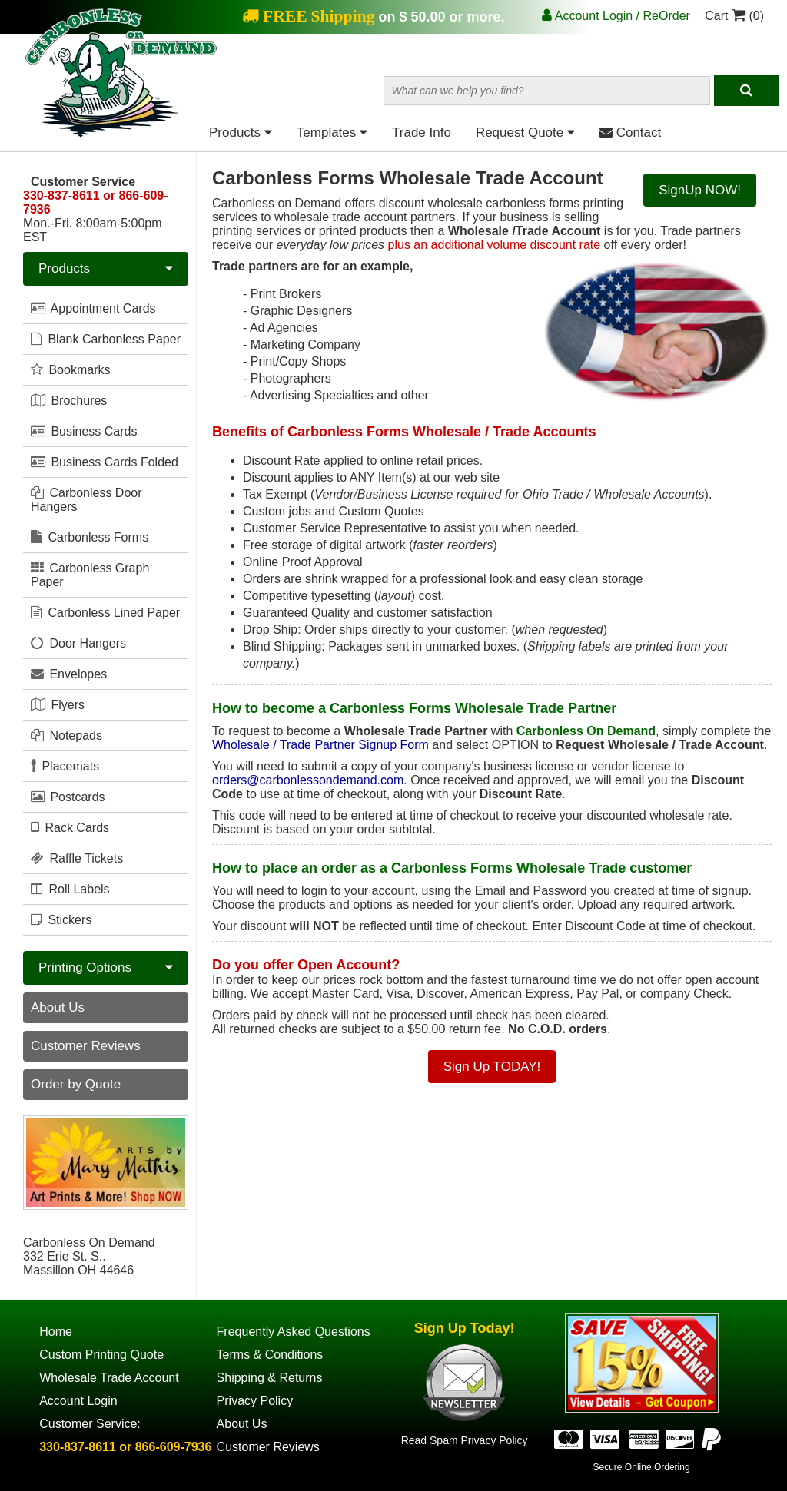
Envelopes (69, 674)
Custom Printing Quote (101, 1354)
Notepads (66, 735)
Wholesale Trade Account (108, 1377)
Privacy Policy (255, 1400)
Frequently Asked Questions (293, 1331)
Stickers (61, 919)
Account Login (78, 1400)
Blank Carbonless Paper (106, 339)
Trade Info (421, 132)
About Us (58, 1007)
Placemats (65, 766)
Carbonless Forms (89, 537)
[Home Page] (121, 134)
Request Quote (525, 132)
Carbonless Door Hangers (86, 499)
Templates (332, 132)
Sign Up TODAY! (492, 1066)
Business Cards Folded (104, 462)
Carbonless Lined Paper (105, 612)
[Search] (746, 90)
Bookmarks (70, 369)
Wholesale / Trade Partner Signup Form (320, 744)
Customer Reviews (86, 1046)
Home (55, 1331)
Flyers (58, 704)
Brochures (69, 400)
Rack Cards (70, 827)
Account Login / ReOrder (616, 15)
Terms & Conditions (270, 1354)
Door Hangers (78, 643)
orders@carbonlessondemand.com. (309, 780)
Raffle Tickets (77, 858)
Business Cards (84, 431)
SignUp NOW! (700, 190)
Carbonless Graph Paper (90, 574)
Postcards (68, 796)
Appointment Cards (93, 308)
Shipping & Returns (270, 1377)
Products (240, 132)
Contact (630, 132)
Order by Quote (76, 1084)
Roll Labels (70, 889)
